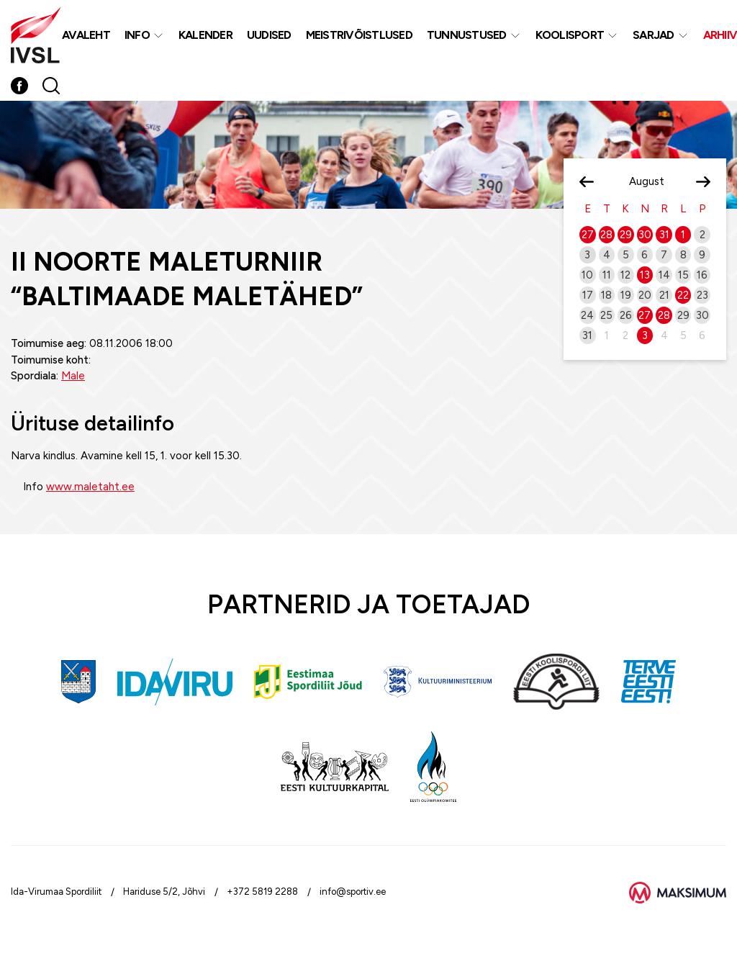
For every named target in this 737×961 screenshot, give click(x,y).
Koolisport (570, 35)
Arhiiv (720, 35)
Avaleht (86, 35)
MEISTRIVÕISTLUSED (359, 35)
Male (73, 375)
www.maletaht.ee (90, 486)
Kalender (205, 35)
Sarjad (653, 35)
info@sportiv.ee (353, 891)
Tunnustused (467, 35)
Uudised (269, 35)
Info (137, 35)
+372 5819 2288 (262, 891)
